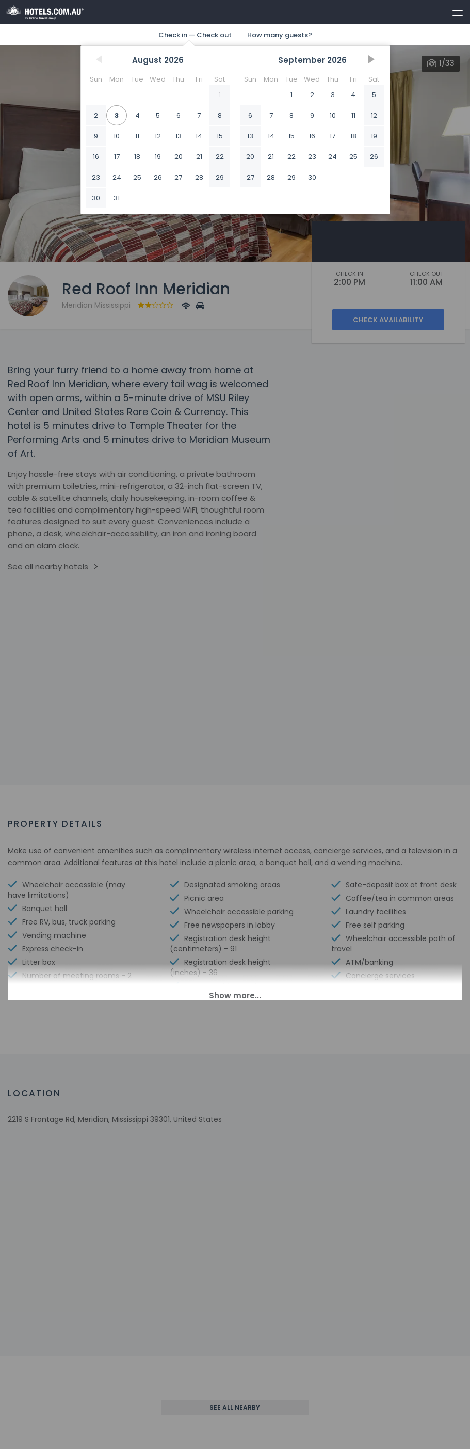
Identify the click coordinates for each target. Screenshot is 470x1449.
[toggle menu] (453, 11)
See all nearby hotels (48, 566)
